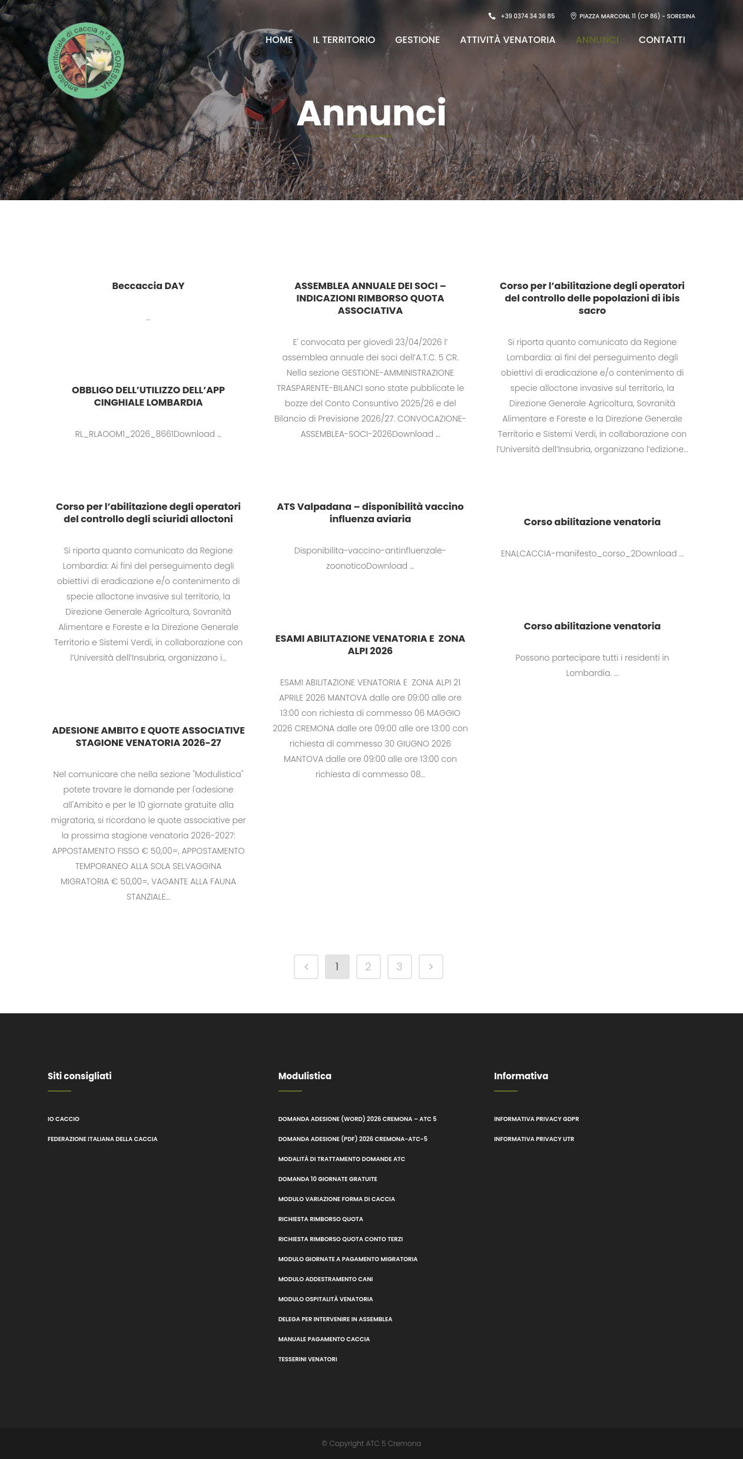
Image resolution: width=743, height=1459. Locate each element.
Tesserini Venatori (308, 1359)
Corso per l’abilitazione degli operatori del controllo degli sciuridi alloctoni (148, 513)
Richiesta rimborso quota (320, 1219)
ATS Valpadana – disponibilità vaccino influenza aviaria (370, 513)
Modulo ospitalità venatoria (325, 1299)
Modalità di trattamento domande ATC (342, 1159)
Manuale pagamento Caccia (324, 1339)
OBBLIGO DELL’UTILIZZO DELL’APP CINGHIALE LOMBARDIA (148, 396)
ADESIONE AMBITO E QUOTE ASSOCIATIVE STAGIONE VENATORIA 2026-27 (148, 737)
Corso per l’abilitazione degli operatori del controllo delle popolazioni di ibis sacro (592, 298)
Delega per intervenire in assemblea (335, 1319)
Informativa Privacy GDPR (536, 1119)
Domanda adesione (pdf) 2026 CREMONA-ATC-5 (352, 1139)
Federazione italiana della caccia (103, 1139)
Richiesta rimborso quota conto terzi (340, 1239)
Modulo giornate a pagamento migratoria (348, 1259)
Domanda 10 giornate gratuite (327, 1179)
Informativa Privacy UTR (534, 1139)
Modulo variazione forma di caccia (336, 1199)
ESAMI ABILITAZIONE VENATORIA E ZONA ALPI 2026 (371, 645)
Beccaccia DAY (148, 286)
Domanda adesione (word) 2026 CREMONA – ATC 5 (357, 1119)
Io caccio (63, 1119)
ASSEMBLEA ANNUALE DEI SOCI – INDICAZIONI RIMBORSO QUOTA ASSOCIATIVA (370, 298)
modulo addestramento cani (325, 1279)
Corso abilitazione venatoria (592, 522)
